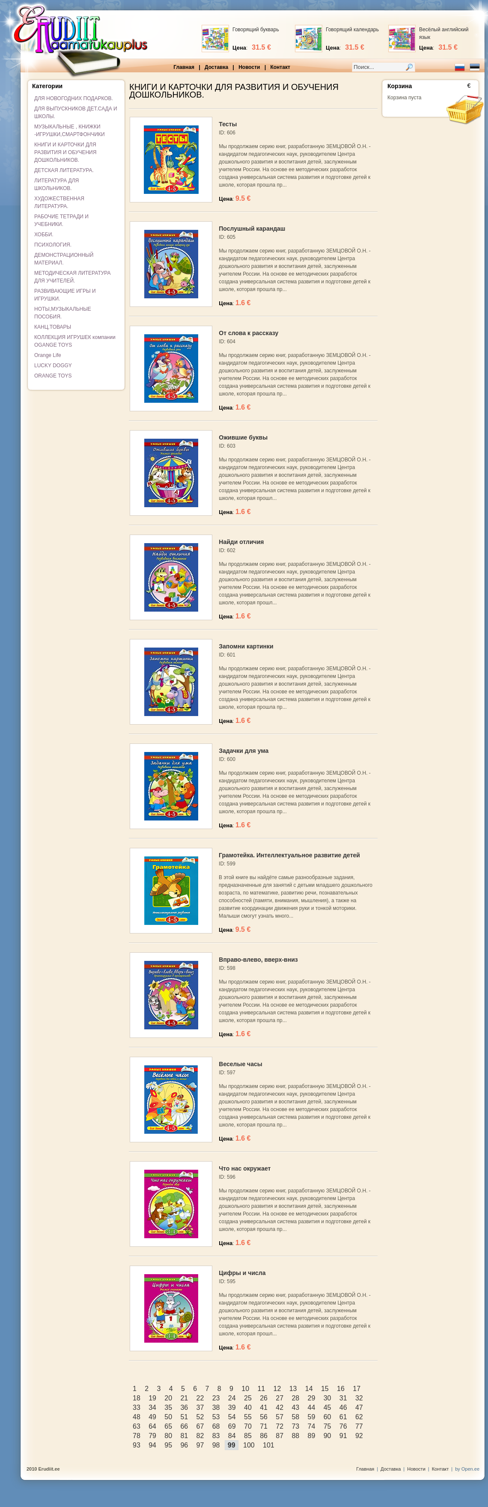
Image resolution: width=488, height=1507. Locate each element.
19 (152, 1398)
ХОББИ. (44, 235)
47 (359, 1407)
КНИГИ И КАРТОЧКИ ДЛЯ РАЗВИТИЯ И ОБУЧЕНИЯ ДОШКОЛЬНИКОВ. (65, 152)
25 (248, 1398)
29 (311, 1398)
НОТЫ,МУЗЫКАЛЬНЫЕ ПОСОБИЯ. (62, 313)
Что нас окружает (245, 1168)
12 (277, 1388)
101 (268, 1445)
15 (325, 1388)
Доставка (216, 67)
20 (168, 1398)
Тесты (228, 124)
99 (231, 1445)
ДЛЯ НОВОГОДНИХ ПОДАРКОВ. (73, 98)
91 (343, 1435)
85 (248, 1435)
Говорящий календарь (352, 30)
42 (279, 1407)
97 (200, 1445)
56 (264, 1417)
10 (245, 1388)
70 (248, 1426)
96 (184, 1445)
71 (264, 1426)
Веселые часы (240, 1064)
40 (248, 1407)
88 (295, 1435)
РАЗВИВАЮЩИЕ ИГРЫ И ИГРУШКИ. (65, 295)
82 (200, 1435)
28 (295, 1398)
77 (359, 1426)
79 (152, 1435)
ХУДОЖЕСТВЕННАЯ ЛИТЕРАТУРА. (59, 202)
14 (309, 1388)
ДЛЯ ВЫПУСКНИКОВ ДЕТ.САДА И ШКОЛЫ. (75, 112)
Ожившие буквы (243, 437)
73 (295, 1426)
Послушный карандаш (252, 228)
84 (232, 1435)
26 (264, 1398)
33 (136, 1407)
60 (327, 1417)
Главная (183, 67)
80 (168, 1435)
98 (216, 1445)
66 (184, 1426)
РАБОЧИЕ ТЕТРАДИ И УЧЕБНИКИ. (61, 220)
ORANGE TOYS (53, 376)
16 (341, 1388)
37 (200, 1407)
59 (311, 1417)
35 (168, 1407)
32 (359, 1398)
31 (343, 1398)
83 (216, 1435)
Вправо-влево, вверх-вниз (258, 959)
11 (261, 1388)
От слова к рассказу (248, 333)
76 (343, 1426)
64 (152, 1426)
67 (200, 1426)
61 (343, 1417)
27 (279, 1398)
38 (216, 1407)
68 (216, 1426)
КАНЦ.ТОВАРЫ (52, 327)
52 (200, 1417)
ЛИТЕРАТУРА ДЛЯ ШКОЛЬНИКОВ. (56, 184)
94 (152, 1445)
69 (232, 1426)
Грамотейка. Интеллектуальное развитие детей (289, 855)
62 (359, 1417)
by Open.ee (467, 1468)
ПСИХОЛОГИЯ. (52, 245)
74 (311, 1426)
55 (248, 1417)
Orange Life (47, 355)
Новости (249, 67)
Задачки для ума (243, 750)
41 (264, 1407)
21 (184, 1398)
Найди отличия (241, 541)
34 (152, 1407)
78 (136, 1435)
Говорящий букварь (255, 30)
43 (295, 1407)
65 (168, 1426)
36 (184, 1407)
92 (359, 1435)
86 (264, 1435)
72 (279, 1426)
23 (216, 1398)
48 (136, 1417)
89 (311, 1435)
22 (200, 1398)
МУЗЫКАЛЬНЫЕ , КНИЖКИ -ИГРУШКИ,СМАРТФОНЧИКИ (69, 130)
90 (327, 1435)
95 (168, 1445)
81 (184, 1435)
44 (311, 1407)
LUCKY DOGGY (53, 366)
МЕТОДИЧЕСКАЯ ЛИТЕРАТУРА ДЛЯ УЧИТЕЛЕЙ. (72, 277)
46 (343, 1407)
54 (232, 1417)
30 (327, 1398)
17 (356, 1388)
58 (295, 1417)
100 (249, 1445)
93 (136, 1445)
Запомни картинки (246, 646)
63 (136, 1426)
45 (327, 1407)
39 (232, 1407)
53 (216, 1417)
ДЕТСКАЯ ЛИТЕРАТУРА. (64, 170)
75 (327, 1426)
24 (232, 1398)
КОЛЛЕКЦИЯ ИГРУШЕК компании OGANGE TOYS (75, 341)
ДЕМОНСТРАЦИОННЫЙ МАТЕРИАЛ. (63, 259)
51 (184, 1417)
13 (293, 1388)
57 (279, 1417)
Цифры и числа (242, 1272)
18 (136, 1398)
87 (279, 1435)
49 (152, 1417)
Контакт (280, 67)
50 (168, 1417)
